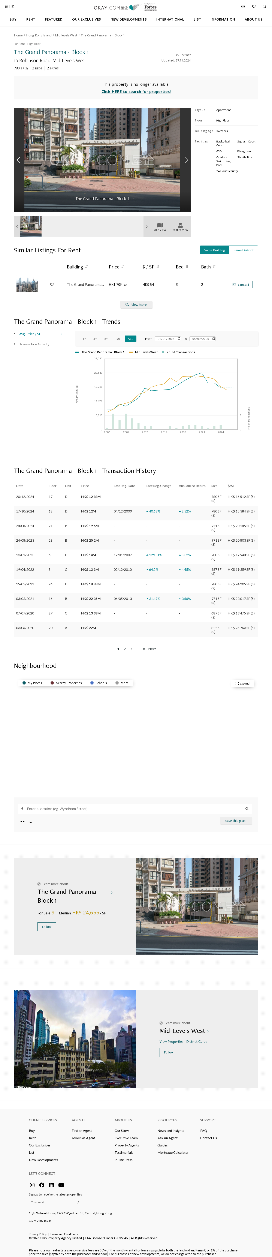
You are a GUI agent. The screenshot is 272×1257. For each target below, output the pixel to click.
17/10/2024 (25, 508)
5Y (106, 336)
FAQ (203, 1127)
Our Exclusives (40, 1142)
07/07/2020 (25, 610)
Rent (32, 1135)
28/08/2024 (25, 523)
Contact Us (208, 1135)
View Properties (172, 1038)
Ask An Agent (167, 1135)
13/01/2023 (25, 552)
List (31, 1149)
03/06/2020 (25, 625)
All (130, 336)
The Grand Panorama (96, 35)
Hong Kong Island (39, 35)
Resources (167, 1117)
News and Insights (170, 1127)
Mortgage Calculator (173, 1149)
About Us (123, 1117)
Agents (78, 1117)
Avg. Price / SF (30, 330)
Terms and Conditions (64, 1231)
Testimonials (124, 1149)
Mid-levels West (66, 35)
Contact (241, 281)
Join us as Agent (83, 1135)
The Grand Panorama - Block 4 (86, 281)
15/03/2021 (25, 581)
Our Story (122, 1127)
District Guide (197, 1038)
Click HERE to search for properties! (136, 88)
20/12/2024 (25, 493)
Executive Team (126, 1135)
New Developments (43, 1157)
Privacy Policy (38, 1231)
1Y (84, 336)
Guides (162, 1142)
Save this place (235, 817)
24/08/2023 (25, 537)
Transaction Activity (34, 341)
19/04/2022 (25, 566)
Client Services (43, 1117)
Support (208, 1117)
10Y (117, 336)
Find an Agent (82, 1127)
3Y (95, 336)
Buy (32, 1127)
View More (136, 302)
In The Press (124, 1157)
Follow (46, 923)
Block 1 (120, 35)
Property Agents (127, 1142)
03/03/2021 (25, 595)
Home (18, 35)
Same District (244, 247)
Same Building (214, 247)
